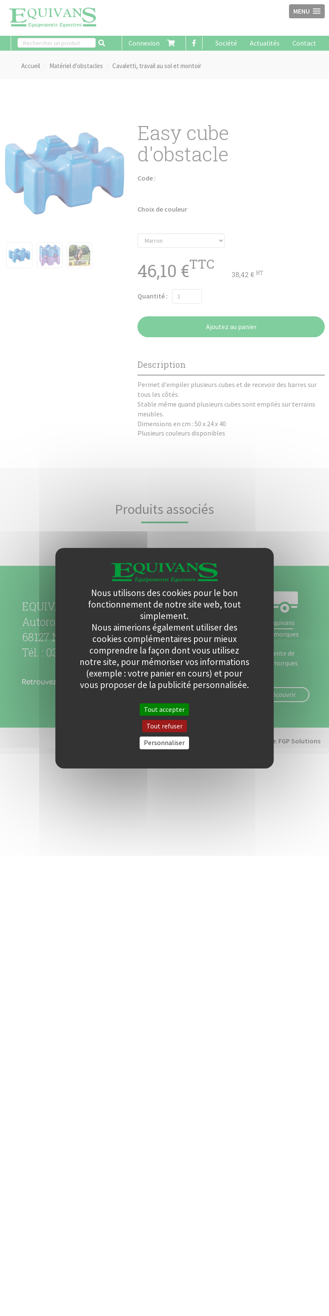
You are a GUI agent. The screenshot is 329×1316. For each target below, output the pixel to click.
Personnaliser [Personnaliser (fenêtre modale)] (164, 742)
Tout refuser (164, 726)
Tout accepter (164, 709)
